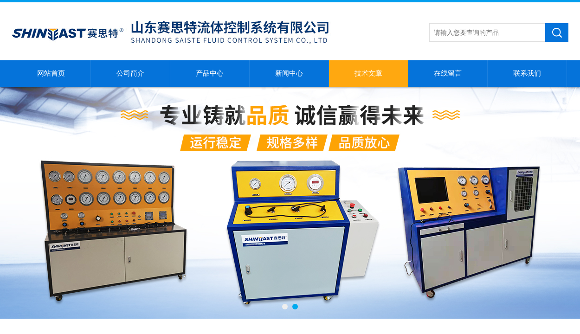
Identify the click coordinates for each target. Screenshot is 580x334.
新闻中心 (289, 73)
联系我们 (527, 73)
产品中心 (210, 73)
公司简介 (130, 73)
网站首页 (51, 73)
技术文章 (368, 73)
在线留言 (448, 73)
